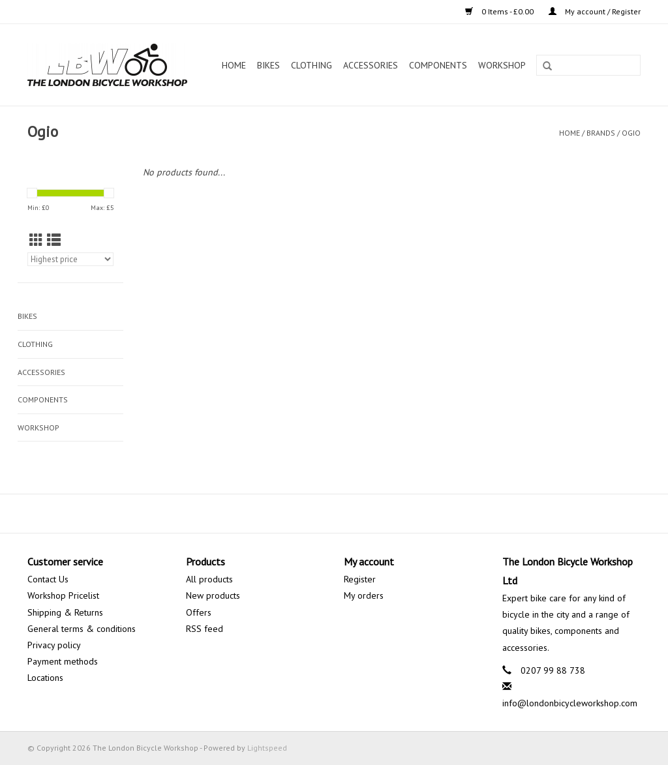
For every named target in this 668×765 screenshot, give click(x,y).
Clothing (311, 65)
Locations (45, 677)
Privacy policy (54, 645)
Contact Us (47, 579)
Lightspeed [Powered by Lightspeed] (267, 748)
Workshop (502, 65)
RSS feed (204, 629)
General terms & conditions (81, 629)
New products (213, 595)
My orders (364, 595)
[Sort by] (70, 259)
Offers (198, 612)
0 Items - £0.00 (500, 11)
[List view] (54, 240)
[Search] (588, 65)
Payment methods (62, 661)
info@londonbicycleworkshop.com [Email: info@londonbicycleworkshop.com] (569, 703)
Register (360, 579)
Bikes (268, 65)
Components (438, 65)
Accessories (370, 65)
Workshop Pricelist (63, 595)
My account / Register (595, 11)
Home (234, 65)
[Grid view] (36, 240)
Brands (600, 133)
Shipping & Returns (65, 612)
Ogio (631, 133)
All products (209, 579)
